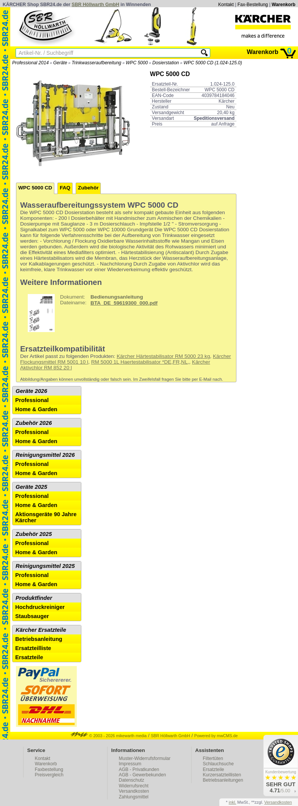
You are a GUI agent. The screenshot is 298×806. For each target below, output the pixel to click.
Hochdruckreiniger (40, 607)
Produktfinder (34, 598)
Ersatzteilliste (33, 648)
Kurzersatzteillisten (222, 774)
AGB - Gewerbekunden (142, 774)
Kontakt (226, 4)
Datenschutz (131, 780)
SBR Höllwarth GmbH (95, 4)
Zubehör (88, 188)
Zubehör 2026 (34, 423)
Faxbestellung (49, 769)
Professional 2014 (30, 62)
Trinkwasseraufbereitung (96, 62)
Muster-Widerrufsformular (145, 758)
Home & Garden (36, 409)
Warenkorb (283, 4)
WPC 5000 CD (35, 188)
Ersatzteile (29, 657)
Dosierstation (165, 62)
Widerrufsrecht (134, 786)
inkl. (232, 802)
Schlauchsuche (218, 763)
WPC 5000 (137, 62)
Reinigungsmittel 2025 (45, 566)
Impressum (130, 763)
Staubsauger (32, 616)
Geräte (60, 62)
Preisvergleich (49, 774)
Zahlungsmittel (134, 797)
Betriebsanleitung (38, 639)
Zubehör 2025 (34, 534)
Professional (32, 400)
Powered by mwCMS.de (216, 735)
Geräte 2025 (31, 487)
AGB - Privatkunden (139, 769)
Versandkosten (134, 791)
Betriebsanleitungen (223, 780)
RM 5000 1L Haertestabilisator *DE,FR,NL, (140, 362)
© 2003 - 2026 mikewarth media (109, 735)
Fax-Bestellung (253, 4)
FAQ (65, 188)
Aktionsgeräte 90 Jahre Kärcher (45, 517)
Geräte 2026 (31, 391)
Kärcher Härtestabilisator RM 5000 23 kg (163, 356)
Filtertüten (213, 758)
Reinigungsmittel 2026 (45, 455)
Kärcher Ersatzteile (41, 630)
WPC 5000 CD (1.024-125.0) (213, 62)
